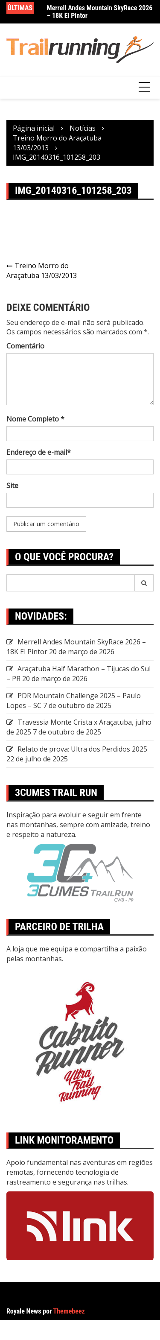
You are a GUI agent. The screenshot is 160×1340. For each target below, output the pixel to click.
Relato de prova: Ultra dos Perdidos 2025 (82, 749)
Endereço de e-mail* (38, 452)
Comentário (25, 346)
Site (12, 485)
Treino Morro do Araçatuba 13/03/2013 (41, 270)
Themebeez (69, 1311)
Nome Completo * (35, 419)
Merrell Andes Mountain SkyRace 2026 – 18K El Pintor (100, 12)
